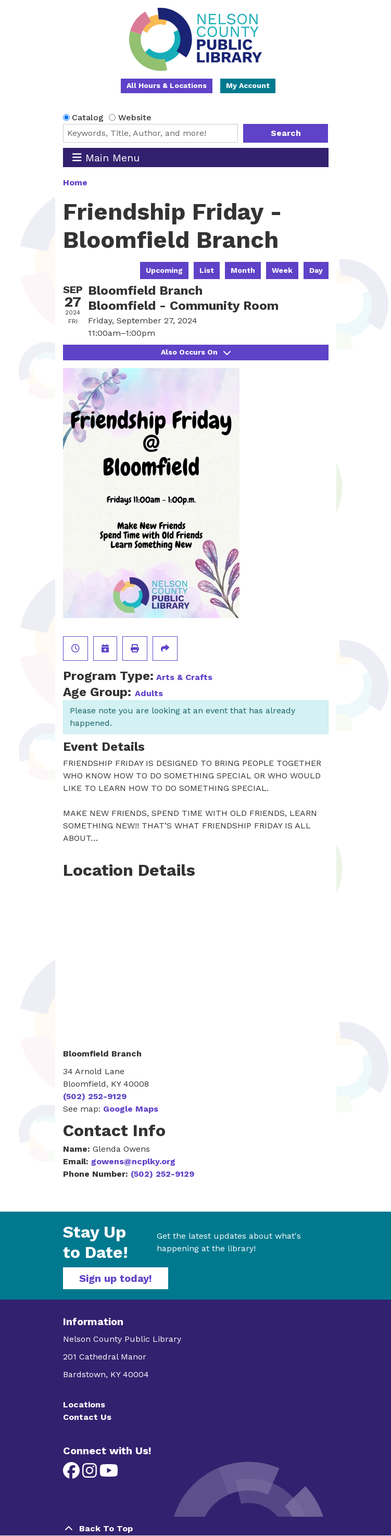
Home (75, 182)
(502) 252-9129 (95, 1096)
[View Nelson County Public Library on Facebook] (72, 1474)
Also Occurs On (196, 352)
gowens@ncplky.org (133, 1161)
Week (282, 270)
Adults (149, 693)
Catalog (88, 117)
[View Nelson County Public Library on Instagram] (90, 1474)
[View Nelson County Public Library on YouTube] (108, 1474)
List (206, 270)
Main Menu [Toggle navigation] (106, 157)
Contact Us (87, 1417)
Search (286, 133)
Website (135, 117)
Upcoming (164, 270)
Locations (84, 1404)
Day (316, 270)
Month (243, 270)
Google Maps (130, 1109)
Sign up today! (115, 1278)
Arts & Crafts (184, 677)
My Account (248, 85)
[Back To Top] (196, 1528)
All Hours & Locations (167, 85)
